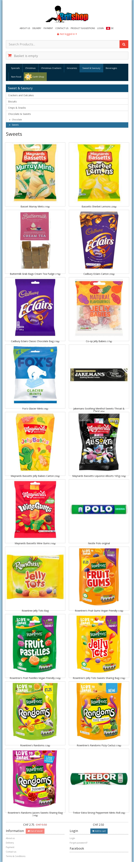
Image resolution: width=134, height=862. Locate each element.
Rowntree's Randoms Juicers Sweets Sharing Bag (35, 814)
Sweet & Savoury (91, 68)
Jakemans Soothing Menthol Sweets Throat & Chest (99, 410)
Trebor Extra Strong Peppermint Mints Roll (99, 812)
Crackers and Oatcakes (21, 95)
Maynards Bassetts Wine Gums (35, 543)
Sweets (14, 124)
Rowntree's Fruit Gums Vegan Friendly (99, 610)
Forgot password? (78, 842)
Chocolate (15, 119)
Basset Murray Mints (35, 206)
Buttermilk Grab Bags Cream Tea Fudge (35, 273)
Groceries (72, 68)
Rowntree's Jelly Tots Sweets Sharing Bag (99, 678)
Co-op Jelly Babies (99, 341)
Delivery (36, 28)
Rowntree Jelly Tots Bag (35, 610)
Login (100, 28)
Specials (15, 68)
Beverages (111, 68)
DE (112, 28)
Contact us (61, 28)
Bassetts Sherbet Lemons (99, 206)
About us (25, 28)
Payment (48, 28)
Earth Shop (38, 76)
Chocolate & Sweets (19, 114)
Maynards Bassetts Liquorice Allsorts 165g (99, 476)
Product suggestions (83, 28)
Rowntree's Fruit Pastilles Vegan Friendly (35, 678)
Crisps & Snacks (17, 107)
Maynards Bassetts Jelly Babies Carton (35, 476)
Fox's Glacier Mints (35, 408)
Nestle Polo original (99, 543)
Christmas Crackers (51, 68)
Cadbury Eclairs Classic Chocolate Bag (35, 341)
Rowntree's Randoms (35, 745)
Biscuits (12, 101)
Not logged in (67, 34)
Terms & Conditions (15, 856)
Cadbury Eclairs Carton (99, 273)
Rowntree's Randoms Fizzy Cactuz (99, 745)
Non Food (16, 76)
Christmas (30, 68)
